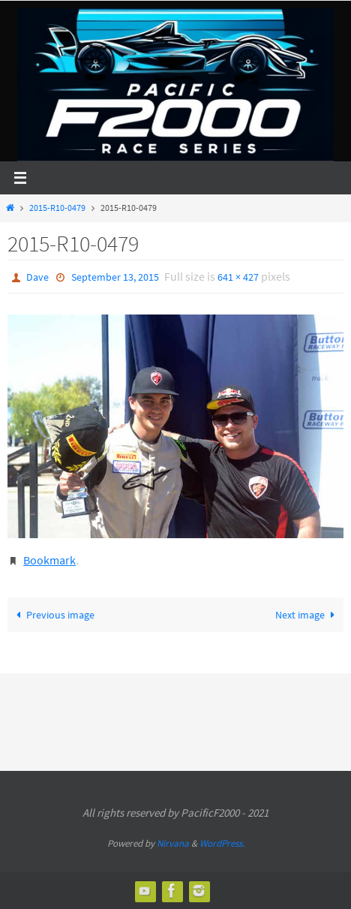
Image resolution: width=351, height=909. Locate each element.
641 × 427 (238, 277)
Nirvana (173, 843)
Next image (307, 615)
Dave (37, 277)
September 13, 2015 (115, 277)
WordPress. (222, 843)
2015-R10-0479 (57, 208)
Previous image (52, 615)
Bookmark (49, 559)
